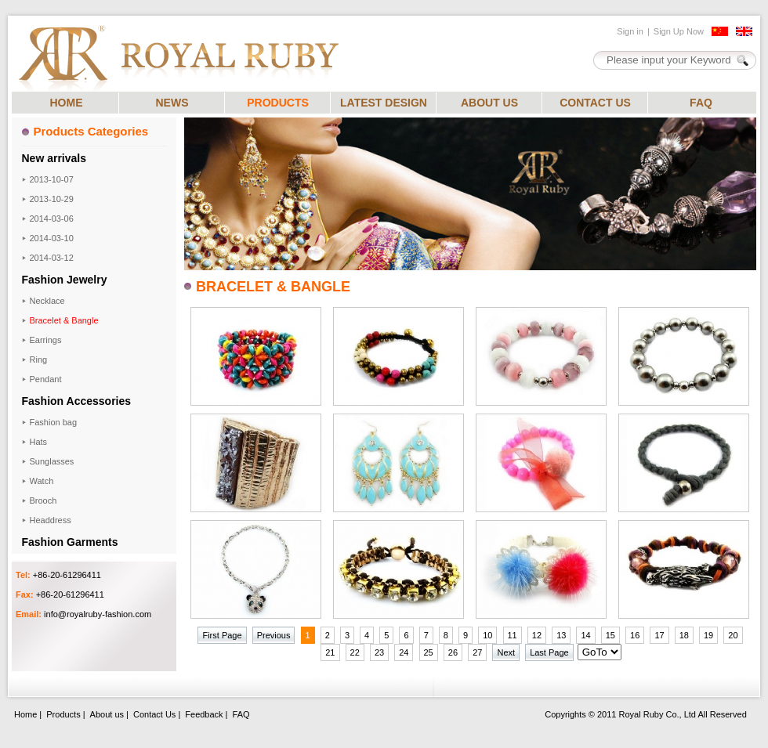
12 (537, 635)
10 (487, 635)
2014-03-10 (52, 238)
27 (477, 652)
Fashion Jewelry (64, 279)
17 (659, 635)
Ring (39, 359)
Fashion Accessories (77, 401)
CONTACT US (595, 102)
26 (453, 652)
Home (25, 714)
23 (379, 652)
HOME (66, 102)
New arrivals (54, 158)
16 (634, 635)
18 (684, 635)
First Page (221, 635)
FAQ (701, 102)
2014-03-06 (52, 218)
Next (506, 652)
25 (428, 652)
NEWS (172, 102)
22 (355, 652)
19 (708, 635)
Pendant (46, 379)
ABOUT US (489, 102)
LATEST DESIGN (383, 102)
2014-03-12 (52, 257)
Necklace (47, 300)
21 (330, 652)
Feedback (204, 714)
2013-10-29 (52, 199)
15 (610, 635)
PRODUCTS (278, 102)
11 (512, 635)
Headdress (50, 520)
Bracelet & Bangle (64, 320)
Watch (42, 481)
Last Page (549, 652)
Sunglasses (52, 461)
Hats (39, 441)
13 (561, 635)
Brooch (43, 500)
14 (585, 635)
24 (403, 652)
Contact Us (154, 714)
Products (63, 714)
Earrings (46, 340)
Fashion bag (54, 422)
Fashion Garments (70, 542)
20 (732, 635)
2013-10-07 (52, 179)
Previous (274, 635)
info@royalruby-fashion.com (97, 614)
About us (107, 714)
